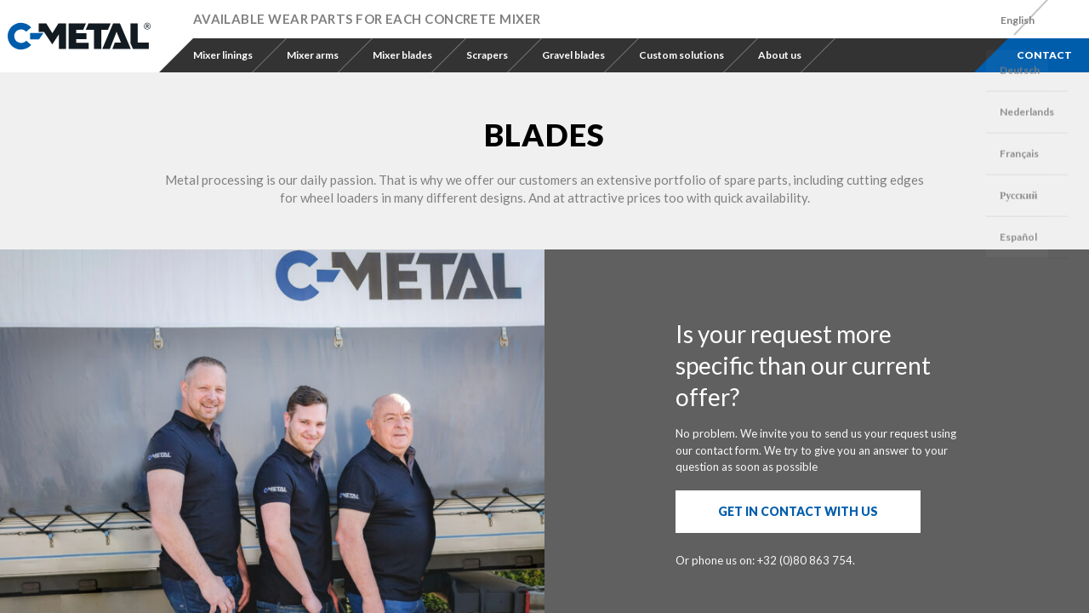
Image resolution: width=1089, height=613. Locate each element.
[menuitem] (1017, 20)
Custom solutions (681, 55)
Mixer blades (402, 55)
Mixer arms (313, 55)
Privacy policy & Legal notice (425, 570)
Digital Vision (698, 570)
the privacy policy (803, 499)
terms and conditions (683, 499)
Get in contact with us (798, 253)
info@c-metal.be (424, 514)
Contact (1044, 55)
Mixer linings (223, 55)
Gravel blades (573, 55)
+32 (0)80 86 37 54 (257, 497)
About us (779, 55)
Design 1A (635, 570)
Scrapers (487, 55)
